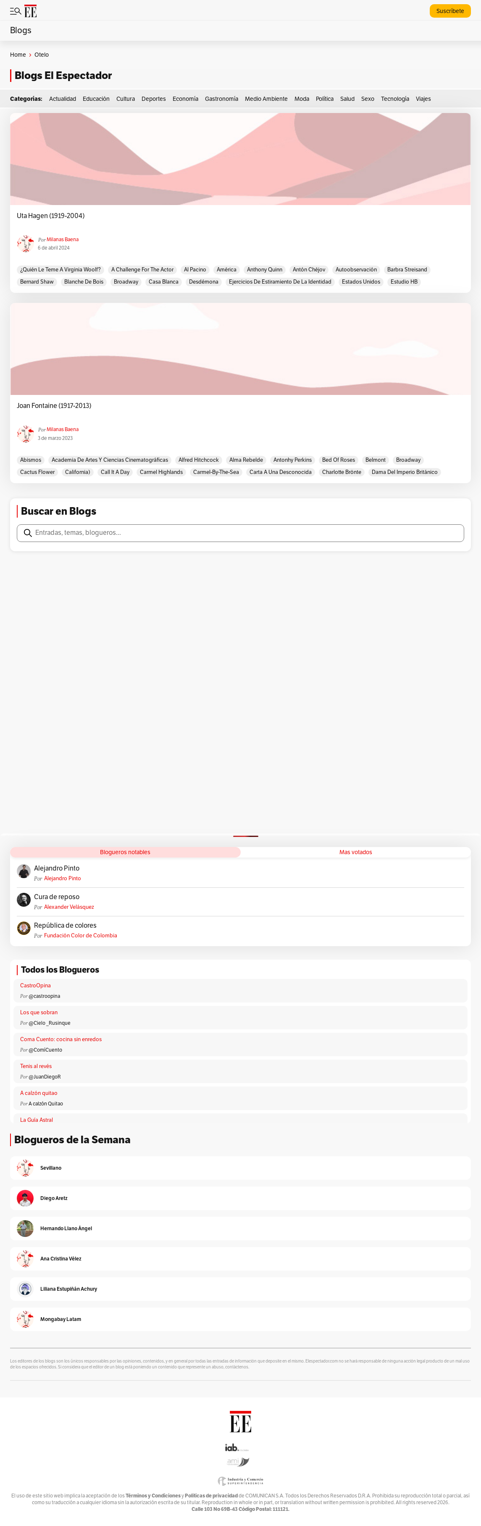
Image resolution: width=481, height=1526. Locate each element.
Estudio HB (404, 282)
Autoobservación (356, 269)
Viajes (423, 99)
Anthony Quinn (264, 269)
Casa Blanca (164, 282)
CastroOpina (35, 985)
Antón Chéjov (309, 269)
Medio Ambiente (266, 99)
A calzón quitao (39, 1093)
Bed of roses (338, 460)
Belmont (375, 460)
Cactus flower (37, 472)
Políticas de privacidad (211, 1495)
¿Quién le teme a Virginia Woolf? (60, 269)
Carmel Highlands (161, 472)
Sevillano (50, 1168)
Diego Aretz (54, 1198)
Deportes (154, 99)
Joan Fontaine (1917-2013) (54, 406)
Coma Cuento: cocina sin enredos (61, 1039)
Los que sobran (39, 1012)
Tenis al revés (36, 1066)
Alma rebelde (246, 460)
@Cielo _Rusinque (50, 1023)
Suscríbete (450, 11)
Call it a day (115, 472)
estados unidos (361, 282)
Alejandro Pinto (56, 868)
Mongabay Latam (60, 1319)
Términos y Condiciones (153, 1495)
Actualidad (62, 99)
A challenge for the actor (142, 269)
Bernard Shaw (37, 282)
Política (325, 99)
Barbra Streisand (407, 269)
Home (18, 54)
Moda (301, 99)
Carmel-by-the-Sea (216, 472)
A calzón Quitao (46, 1104)
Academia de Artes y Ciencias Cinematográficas (110, 460)
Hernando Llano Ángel (66, 1228)
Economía (185, 99)
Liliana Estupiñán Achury (68, 1289)
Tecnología (395, 99)
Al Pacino (195, 269)
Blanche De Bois (83, 282)
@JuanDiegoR (45, 1077)
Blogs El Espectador (63, 75)
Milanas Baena (63, 239)
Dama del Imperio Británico (405, 472)
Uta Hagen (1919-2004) (51, 216)
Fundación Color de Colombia (80, 935)
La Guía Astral (36, 1120)
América (227, 269)
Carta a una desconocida (281, 472)
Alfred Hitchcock (199, 460)
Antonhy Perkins (292, 460)
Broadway (126, 282)
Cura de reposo (56, 897)
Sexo (367, 99)
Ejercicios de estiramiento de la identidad (280, 282)
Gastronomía (221, 99)
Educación (96, 99)
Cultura (125, 99)
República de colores (65, 925)
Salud (347, 99)
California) (77, 472)
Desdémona (203, 282)
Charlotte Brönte (341, 472)
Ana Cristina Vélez (60, 1258)
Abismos (30, 460)
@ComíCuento (45, 1050)
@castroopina (44, 996)
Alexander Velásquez (69, 907)
